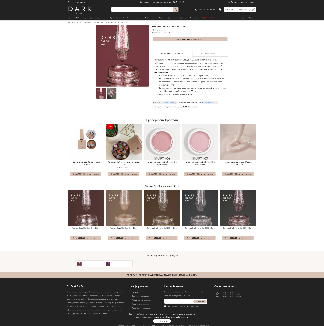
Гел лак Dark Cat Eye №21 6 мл (121, 263)
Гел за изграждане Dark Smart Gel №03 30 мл (200, 163)
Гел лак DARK (76, 22)
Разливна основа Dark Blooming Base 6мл (86, 163)
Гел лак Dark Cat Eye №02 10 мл (86, 228)
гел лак (170, 81)
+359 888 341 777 (210, 103)
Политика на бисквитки (177, 316)
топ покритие (173, 94)
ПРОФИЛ (185, 39)
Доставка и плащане (210, 53)
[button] (121, 84)
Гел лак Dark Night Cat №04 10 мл (238, 228)
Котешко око (99, 22)
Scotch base (172, 78)
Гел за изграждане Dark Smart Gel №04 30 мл (162, 163)
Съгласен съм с (182, 306)
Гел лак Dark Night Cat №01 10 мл (162, 228)
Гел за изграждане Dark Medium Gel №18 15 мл (238, 163)
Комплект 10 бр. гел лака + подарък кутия (124, 163)
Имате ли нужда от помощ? (165, 103)
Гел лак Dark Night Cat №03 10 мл (200, 228)
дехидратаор (193, 75)
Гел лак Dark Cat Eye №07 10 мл (124, 228)
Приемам (163, 320)
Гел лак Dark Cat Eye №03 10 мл (92, 263)
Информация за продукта (172, 53)
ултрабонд (204, 75)
